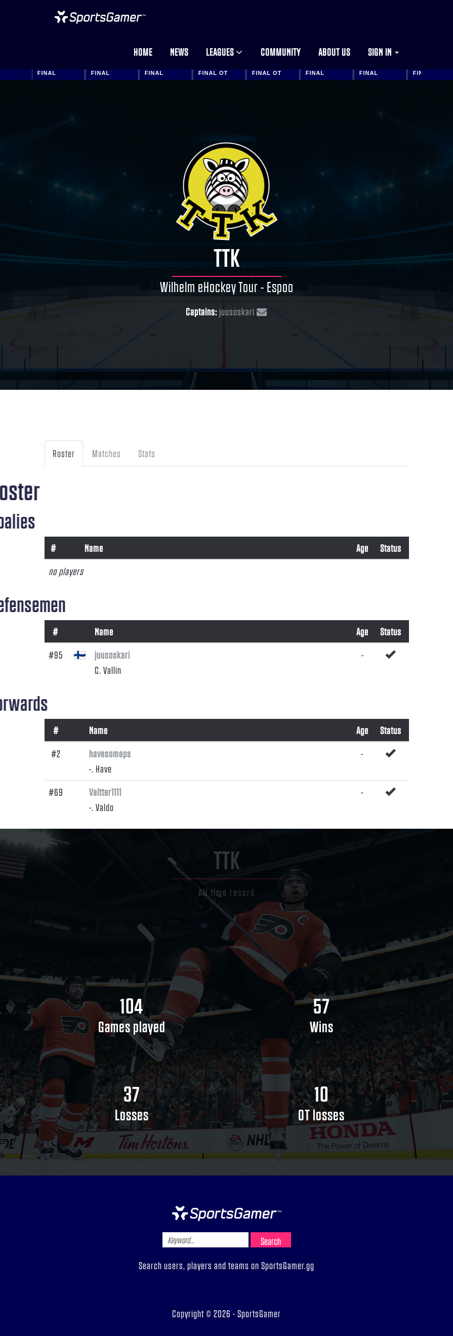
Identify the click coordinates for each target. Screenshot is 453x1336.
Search (271, 1241)
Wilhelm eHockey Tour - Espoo (227, 286)
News (179, 52)
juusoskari (237, 311)
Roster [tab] (64, 453)
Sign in (383, 52)
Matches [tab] (106, 453)
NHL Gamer (100, 17)
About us (334, 52)
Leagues (224, 52)
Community (281, 52)
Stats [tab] (146, 453)
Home (143, 52)
